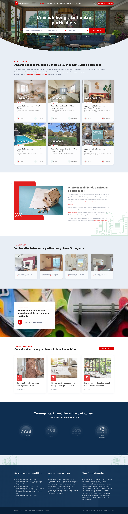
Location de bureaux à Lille (98, 497)
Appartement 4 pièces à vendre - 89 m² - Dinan (27, 490)
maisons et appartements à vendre (37, 74)
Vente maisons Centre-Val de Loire (62, 488)
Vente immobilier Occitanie (54, 479)
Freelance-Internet (109, 510)
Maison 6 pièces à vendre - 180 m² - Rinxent (26, 495)
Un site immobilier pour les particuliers (91, 479)
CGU (15, 510)
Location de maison (96, 481)
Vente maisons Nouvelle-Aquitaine (57, 483)
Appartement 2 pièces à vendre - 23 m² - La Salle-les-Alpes (29, 492)
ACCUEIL (41, 3)
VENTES (49, 3)
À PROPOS (67, 3)
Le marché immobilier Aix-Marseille (101, 493)
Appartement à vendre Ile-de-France (57, 490)
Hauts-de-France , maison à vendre (66, 484)
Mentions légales (23, 510)
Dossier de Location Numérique (90, 495)
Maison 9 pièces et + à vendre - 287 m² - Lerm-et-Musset (30, 488)
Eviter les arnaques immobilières (97, 484)
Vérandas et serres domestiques (94, 490)
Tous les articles (106, 348)
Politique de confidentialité (36, 510)
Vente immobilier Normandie (55, 486)
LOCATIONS (58, 3)
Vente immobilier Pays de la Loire (69, 481)
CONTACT (78, 3)
